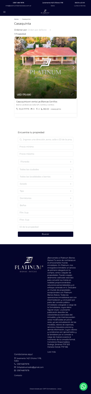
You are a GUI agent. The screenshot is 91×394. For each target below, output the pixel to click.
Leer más (51, 352)
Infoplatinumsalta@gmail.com (30, 367)
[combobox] (39, 30)
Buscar (45, 234)
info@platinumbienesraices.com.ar (18, 6)
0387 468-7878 (18, 3)
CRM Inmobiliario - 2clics (52, 389)
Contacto (18, 375)
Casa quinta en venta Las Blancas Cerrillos (36, 102)
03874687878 (23, 364)
